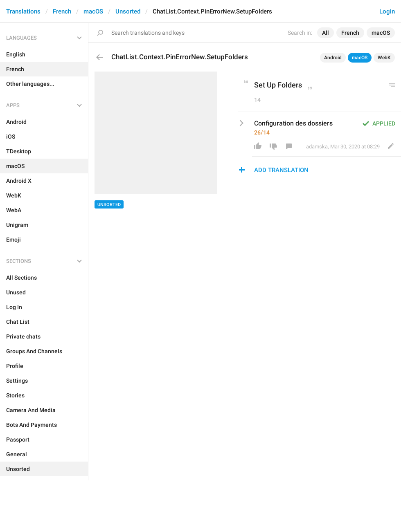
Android (333, 58)
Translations (23, 11)
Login (387, 11)
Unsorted (127, 11)
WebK (384, 58)
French (62, 11)
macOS (93, 11)
